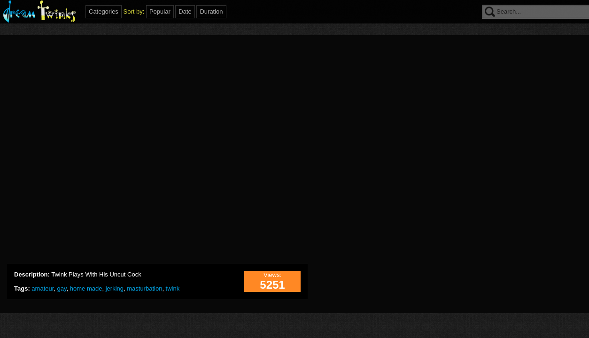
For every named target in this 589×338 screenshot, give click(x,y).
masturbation (144, 288)
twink (173, 288)
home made (86, 288)
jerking (115, 288)
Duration (211, 11)
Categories (103, 11)
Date (184, 11)
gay (62, 288)
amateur (42, 288)
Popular (159, 11)
